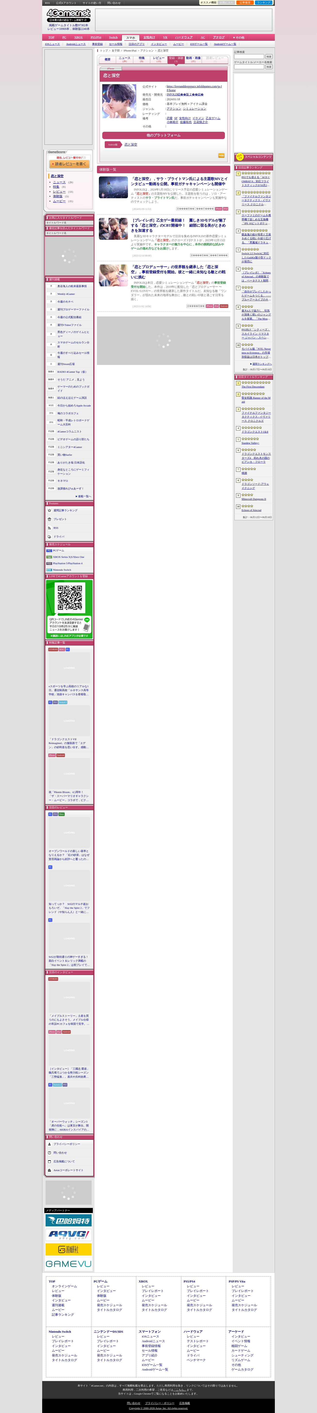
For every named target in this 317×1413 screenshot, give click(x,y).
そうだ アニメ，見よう (71, 379)
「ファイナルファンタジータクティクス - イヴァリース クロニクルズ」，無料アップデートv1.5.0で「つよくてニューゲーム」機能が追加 (256, 201)
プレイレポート (153, 1291)
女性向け (149, 37)
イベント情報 (240, 1341)
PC (64, 37)
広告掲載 (184, 1403)
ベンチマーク (196, 1360)
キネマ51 (62, 480)
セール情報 (115, 44)
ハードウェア (184, 37)
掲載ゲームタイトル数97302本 (68, 25)
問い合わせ (114, 2)
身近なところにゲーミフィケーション (73, 471)
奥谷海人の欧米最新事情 (72, 286)
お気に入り (226, 2)
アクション (174, 108)
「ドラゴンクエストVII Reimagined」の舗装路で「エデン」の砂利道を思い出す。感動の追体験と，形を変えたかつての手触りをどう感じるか (69, 743)
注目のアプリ (137, 44)
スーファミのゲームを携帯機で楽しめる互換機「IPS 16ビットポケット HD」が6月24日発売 (256, 219)
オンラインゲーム (64, 1286)
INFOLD (172, 94)
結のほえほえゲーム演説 (72, 397)
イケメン (198, 118)
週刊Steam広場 (66, 364)
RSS (47, 2)
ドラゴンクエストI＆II (255, 431)
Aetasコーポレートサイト (69, 1170)
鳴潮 (244, 472)
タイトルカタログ (109, 1310)
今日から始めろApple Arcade (74, 405)
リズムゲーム (240, 1360)
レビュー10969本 (58, 29)
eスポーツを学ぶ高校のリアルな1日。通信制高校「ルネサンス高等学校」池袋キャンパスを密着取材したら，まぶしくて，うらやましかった (69, 690)
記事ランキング (63, 1314)
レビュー (59, 191)
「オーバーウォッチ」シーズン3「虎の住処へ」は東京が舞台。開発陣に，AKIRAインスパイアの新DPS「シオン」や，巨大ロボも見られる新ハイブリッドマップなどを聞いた (69, 1126)
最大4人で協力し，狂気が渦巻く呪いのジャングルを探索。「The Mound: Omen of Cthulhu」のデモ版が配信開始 (256, 315)
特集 (56, 187)
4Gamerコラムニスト (69, 431)
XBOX (78, 37)
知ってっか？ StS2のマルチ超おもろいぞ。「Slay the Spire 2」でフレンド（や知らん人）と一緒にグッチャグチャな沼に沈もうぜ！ (69, 908)
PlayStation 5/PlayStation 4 (67, 563)
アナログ (219, 37)
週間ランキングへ (262, 364)
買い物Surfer (64, 454)
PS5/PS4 (96, 37)
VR (165, 37)
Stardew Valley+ (250, 442)
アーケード (236, 1331)
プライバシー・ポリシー (159, 1403)
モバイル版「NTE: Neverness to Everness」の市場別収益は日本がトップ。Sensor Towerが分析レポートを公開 (256, 353)
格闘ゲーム (239, 1346)
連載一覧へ (84, 496)
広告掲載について (64, 1161)
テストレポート (198, 1341)
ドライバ (59, 536)
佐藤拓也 (186, 122)
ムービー (178, 44)
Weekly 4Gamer (66, 293)
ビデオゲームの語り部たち (73, 439)
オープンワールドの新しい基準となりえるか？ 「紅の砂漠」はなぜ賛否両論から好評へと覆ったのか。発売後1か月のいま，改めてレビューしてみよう (69, 855)
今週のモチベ (65, 301)
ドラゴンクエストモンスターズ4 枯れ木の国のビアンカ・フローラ (256, 457)
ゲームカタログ (242, 1369)
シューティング (242, 1355)
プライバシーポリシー (67, 1143)
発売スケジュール (109, 1305)
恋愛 (170, 118)
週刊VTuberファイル (69, 324)
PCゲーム (58, 550)
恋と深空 (131, 144)
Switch (113, 37)
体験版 (58, 196)
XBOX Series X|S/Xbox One (68, 556)
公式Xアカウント (66, 2)
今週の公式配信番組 (69, 317)
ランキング (263, 2)
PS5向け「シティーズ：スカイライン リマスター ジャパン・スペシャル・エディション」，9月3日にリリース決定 (256, 334)
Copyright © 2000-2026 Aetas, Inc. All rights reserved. (158, 1408)
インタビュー (159, 44)
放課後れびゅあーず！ (70, 488)
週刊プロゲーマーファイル (73, 309)
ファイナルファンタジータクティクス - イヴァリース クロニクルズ (256, 416)
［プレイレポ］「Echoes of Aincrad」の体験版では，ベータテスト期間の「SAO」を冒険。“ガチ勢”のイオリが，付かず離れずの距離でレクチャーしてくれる (256, 277)
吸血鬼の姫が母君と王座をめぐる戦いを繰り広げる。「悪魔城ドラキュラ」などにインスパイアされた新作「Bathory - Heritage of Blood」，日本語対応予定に (256, 239)
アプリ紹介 (150, 1355)
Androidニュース (76, 44)
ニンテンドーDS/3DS (108, 1331)
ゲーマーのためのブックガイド (73, 388)
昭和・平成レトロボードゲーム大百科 (73, 422)
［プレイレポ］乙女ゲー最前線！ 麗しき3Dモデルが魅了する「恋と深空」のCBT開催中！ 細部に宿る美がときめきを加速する (178, 225)
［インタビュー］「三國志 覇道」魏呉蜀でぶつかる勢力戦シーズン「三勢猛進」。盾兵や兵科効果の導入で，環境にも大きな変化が (69, 1073)
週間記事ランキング (66, 510)
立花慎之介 (200, 122)
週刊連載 (58, 1305)
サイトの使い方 (92, 2)
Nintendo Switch (62, 569)
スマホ (130, 38)
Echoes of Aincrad (251, 510)
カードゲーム (240, 1350)
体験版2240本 (81, 29)
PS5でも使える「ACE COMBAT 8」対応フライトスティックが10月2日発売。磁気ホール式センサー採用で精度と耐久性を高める (256, 181)
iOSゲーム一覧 (199, 44)
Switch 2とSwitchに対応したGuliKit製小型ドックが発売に (256, 257)
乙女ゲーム (213, 118)
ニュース (59, 182)
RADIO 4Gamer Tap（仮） (72, 371)
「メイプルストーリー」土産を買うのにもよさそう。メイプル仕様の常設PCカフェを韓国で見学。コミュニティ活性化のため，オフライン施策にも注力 (69, 1020)
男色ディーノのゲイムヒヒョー (73, 334)
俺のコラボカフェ (68, 413)
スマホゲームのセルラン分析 (73, 344)
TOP (51, 37)
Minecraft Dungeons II (254, 498)
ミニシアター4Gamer (69, 447)
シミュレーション (194, 108)
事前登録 (97, 44)
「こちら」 (180, 1389)
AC (203, 37)
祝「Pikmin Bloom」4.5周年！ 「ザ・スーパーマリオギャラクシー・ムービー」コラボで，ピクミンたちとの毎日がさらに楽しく (69, 796)
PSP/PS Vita (237, 1281)
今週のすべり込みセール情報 (73, 354)
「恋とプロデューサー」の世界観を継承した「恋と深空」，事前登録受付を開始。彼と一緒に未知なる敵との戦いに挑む (178, 272)
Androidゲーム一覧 (225, 44)
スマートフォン (150, 1331)
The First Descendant (253, 386)
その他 (236, 1365)
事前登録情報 (151, 1346)
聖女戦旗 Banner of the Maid (256, 399)
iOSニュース (52, 44)
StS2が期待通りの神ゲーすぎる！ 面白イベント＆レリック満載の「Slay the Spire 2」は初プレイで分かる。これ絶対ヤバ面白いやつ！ (69, 961)
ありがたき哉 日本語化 (71, 462)
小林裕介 (172, 122)
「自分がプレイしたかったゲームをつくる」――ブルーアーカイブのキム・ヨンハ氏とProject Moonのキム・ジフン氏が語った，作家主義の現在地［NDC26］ (256, 296)
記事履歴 (245, 2)
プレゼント (60, 519)
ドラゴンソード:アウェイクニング (255, 485)
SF (175, 118)
